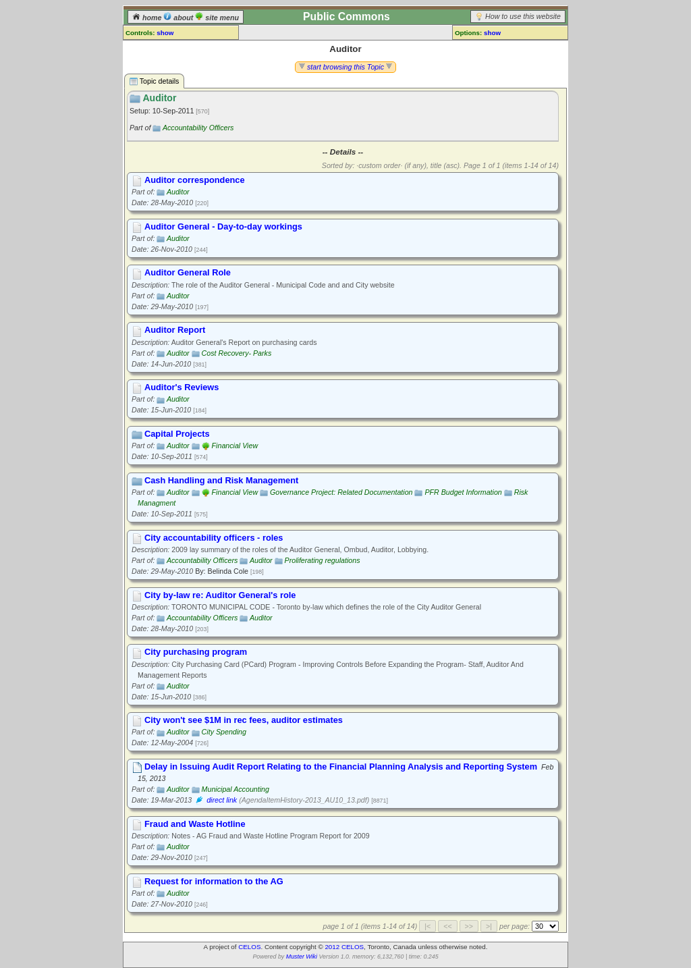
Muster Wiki (301, 956)
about (179, 18)
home (147, 18)
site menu (217, 18)
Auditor (178, 192)
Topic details (154, 81)
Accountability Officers (198, 128)
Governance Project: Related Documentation (341, 492)
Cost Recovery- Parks (237, 353)
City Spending (224, 732)
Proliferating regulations (322, 560)
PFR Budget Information (462, 492)
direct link (221, 800)
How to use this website (523, 16)
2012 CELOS (344, 946)
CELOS (249, 946)
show (165, 32)
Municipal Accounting (235, 789)
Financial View (235, 445)
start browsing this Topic (345, 67)
